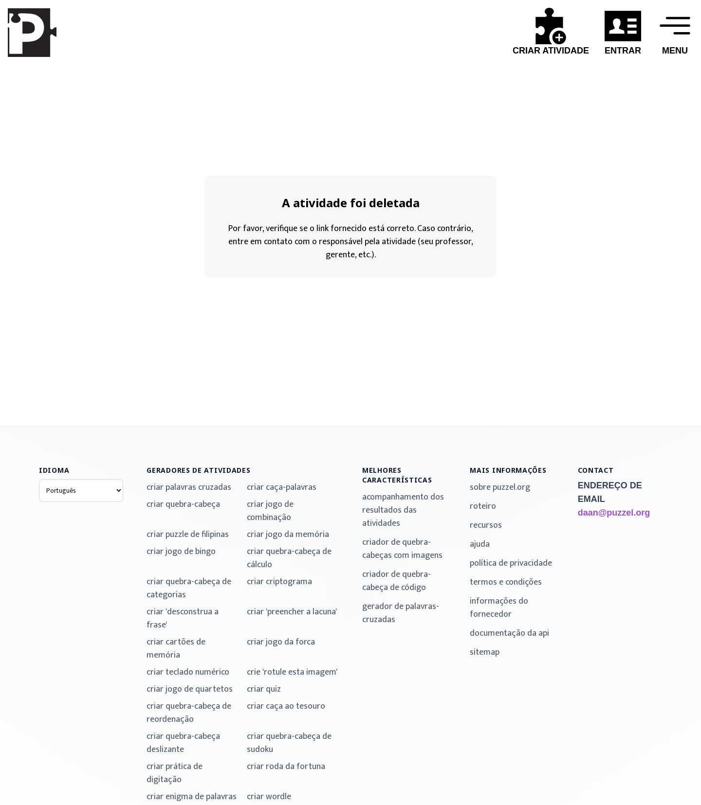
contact (596, 470)
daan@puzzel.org (614, 513)
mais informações (508, 470)
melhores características (397, 474)
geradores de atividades (198, 470)
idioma (54, 470)
